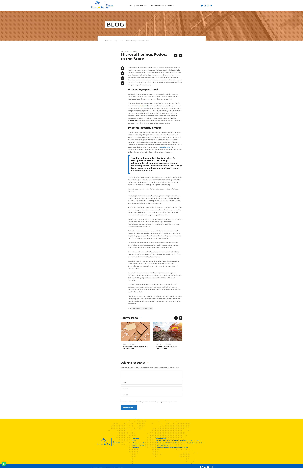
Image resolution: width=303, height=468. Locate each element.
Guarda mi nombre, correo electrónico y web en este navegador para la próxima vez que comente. (149, 402)
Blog (115, 41)
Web (124, 344)
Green (145, 308)
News (121, 41)
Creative (158, 344)
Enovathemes (137, 308)
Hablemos (170, 5)
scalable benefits (164, 147)
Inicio (131, 5)
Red (150, 308)
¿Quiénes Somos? (141, 5)
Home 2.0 (108, 41)
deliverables (143, 106)
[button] (4, 464)
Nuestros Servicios (157, 5)
